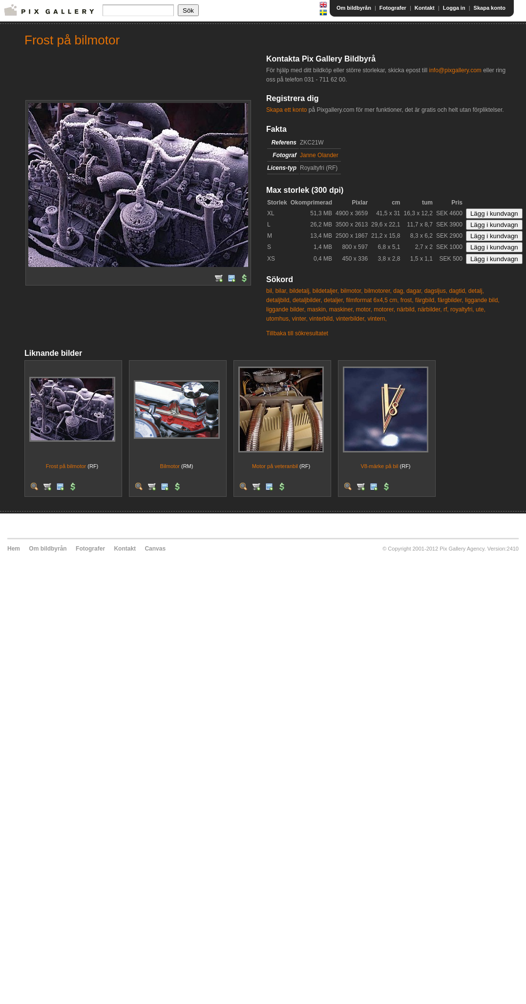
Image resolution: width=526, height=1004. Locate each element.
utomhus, (278, 318)
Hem (13, 548)
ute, (480, 309)
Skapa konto (489, 8)
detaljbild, (278, 300)
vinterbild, (321, 318)
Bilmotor (170, 466)
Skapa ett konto (286, 109)
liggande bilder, (286, 309)
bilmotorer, (378, 290)
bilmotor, (351, 290)
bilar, (281, 290)
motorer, (384, 309)
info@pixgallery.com (455, 70)
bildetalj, (300, 290)
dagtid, (457, 290)
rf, (446, 309)
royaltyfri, (462, 309)
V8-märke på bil (379, 466)
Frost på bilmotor (66, 466)
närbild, (406, 309)
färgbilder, (450, 300)
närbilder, (430, 309)
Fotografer (392, 8)
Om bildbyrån (354, 8)
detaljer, (334, 300)
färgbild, (425, 300)
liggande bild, (482, 300)
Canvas (155, 548)
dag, (398, 290)
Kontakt (425, 8)
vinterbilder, (351, 318)
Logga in (454, 8)
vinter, (300, 318)
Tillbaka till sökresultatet (297, 333)
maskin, (317, 309)
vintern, (376, 318)
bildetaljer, (326, 290)
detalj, (476, 290)
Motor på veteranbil (275, 466)
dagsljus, (435, 290)
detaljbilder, (307, 300)
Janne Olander (319, 155)
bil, (270, 290)
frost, (407, 300)
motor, (364, 309)
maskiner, (341, 309)
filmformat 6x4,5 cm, (372, 300)
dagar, (414, 290)
